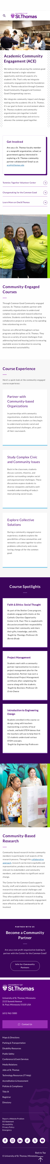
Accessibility (7, 1124)
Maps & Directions (10, 1037)
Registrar (6, 1097)
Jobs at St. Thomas (10, 1070)
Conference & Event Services (15, 1059)
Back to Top (40, 1156)
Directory (6, 1102)
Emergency (7, 1130)
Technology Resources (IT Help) (16, 1075)
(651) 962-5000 (9, 1013)
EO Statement (8, 1121)
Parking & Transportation (14, 1043)
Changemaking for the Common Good (25, 193)
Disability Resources (11, 1048)
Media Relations (9, 1064)
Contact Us (25, 1024)
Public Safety (8, 1053)
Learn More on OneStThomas (25, 203)
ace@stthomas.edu (15, 165)
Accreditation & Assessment (15, 1081)
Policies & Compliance (12, 1086)
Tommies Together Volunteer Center (25, 183)
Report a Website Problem (13, 1119)
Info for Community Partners (25, 966)
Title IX (5, 1091)
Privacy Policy (8, 1127)
